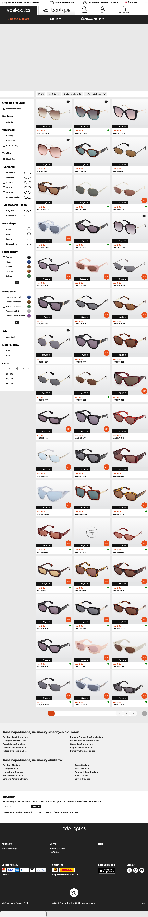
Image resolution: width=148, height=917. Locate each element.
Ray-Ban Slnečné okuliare (15, 737)
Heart (17, 229)
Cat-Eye (17, 182)
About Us (7, 844)
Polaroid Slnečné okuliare (15, 751)
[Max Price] (22, 368)
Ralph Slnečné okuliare (81, 747)
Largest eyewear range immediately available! (23, 3)
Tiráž (26, 903)
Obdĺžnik (17, 177)
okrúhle (17, 192)
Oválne (17, 187)
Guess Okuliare (82, 765)
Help (100, 844)
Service (54, 844)
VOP (4, 903)
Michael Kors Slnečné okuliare (84, 740)
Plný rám (17, 211)
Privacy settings (9, 848)
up (144, 903)
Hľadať (85, 12)
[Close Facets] (17, 94)
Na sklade (9, 141)
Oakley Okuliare (10, 768)
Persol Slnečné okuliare (14, 744)
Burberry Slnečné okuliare (82, 751)
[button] (18, 10)
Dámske (8, 122)
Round (17, 234)
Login (102, 12)
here (76, 812)
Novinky (8, 136)
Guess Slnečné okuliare (81, 744)
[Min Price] (10, 368)
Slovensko (132, 2)
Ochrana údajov (14, 903)
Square (17, 239)
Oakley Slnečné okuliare (14, 740)
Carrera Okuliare (82, 779)
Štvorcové (17, 172)
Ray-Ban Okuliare (11, 765)
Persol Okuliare (82, 768)
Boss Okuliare (81, 775)
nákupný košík (124, 12)
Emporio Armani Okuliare (15, 779)
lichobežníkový (17, 244)
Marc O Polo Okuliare (13, 775)
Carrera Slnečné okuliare (14, 747)
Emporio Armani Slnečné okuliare (86, 737)
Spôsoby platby (57, 848)
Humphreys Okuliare (13, 772)
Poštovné (54, 852)
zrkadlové (9, 337)
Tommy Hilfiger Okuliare (86, 772)
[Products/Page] (95, 94)
